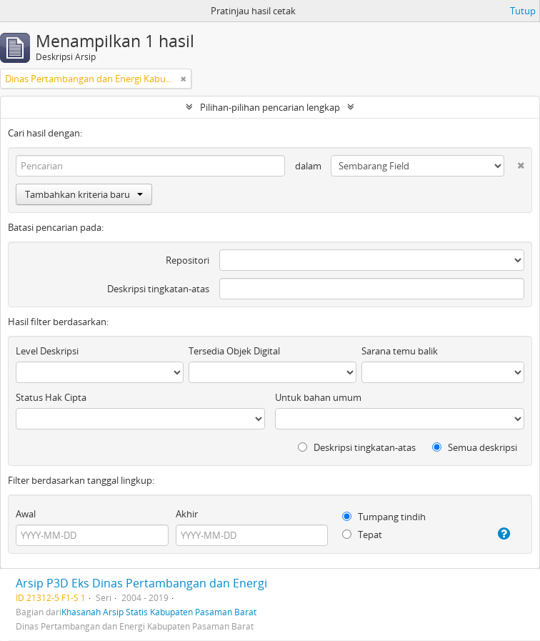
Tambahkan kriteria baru (84, 194)
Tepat (362, 534)
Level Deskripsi (47, 350)
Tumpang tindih (384, 516)
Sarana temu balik (399, 350)
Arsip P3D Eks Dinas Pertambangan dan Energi (141, 583)
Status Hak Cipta (51, 397)
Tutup (523, 10)
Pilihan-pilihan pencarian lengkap (270, 107)
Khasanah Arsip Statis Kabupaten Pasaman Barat (158, 611)
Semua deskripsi (474, 447)
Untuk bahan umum (318, 397)
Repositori (187, 260)
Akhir (187, 513)
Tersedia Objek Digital (234, 350)
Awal (26, 513)
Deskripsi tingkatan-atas (158, 288)
